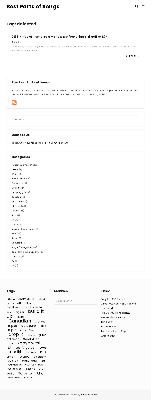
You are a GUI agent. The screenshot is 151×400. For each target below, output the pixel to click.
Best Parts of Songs (33, 6)
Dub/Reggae (19, 192)
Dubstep (16, 197)
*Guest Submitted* (22, 165)
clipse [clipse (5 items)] (12, 326)
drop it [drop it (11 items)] (16, 334)
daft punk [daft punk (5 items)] (28, 326)
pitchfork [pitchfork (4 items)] (40, 357)
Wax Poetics (108, 335)
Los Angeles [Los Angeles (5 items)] (25, 348)
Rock (14, 238)
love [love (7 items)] (42, 347)
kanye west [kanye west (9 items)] (29, 343)
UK (13, 265)
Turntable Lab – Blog (113, 331)
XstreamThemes (89, 394)
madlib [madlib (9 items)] (15, 351)
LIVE (14, 219)
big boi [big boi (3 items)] (20, 312)
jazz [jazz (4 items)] (10, 343)
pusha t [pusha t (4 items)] (13, 361)
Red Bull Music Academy (115, 312)
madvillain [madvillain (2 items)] (32, 352)
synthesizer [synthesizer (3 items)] (14, 368)
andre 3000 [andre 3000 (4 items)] (26, 299)
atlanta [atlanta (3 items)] (29, 303)
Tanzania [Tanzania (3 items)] (29, 368)
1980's (15, 169)
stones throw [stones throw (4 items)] (34, 364)
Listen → (133, 56)
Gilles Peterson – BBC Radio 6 (118, 303)
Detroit (15, 187)
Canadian (17, 183)
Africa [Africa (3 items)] (11, 299)
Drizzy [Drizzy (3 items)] (32, 330)
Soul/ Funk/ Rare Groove (25, 252)
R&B (14, 233)
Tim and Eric (108, 326)
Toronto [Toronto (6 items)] (25, 373)
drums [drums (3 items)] (32, 335)
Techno (16, 256)
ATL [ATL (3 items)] (19, 303)
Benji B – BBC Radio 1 (113, 299)
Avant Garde (19, 178)
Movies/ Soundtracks (23, 229)
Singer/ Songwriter (22, 247)
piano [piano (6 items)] (24, 356)
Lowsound (107, 308)
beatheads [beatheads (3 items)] (14, 307)
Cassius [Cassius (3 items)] (40, 321)
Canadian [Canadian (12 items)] (20, 321)
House (16, 41)
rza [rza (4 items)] (43, 361)
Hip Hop (16, 206)
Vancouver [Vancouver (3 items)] (14, 377)
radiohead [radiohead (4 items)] (29, 361)
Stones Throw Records (114, 317)
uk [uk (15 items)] (40, 372)
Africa (15, 174)
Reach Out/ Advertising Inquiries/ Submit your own (40, 142)
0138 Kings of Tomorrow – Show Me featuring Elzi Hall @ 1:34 (59, 37)
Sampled (17, 242)
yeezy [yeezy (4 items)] (28, 377)
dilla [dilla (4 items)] (43, 326)
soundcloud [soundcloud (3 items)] (15, 364)
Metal (15, 224)
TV (13, 261)
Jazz (14, 215)
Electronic (17, 201)
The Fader (107, 322)
